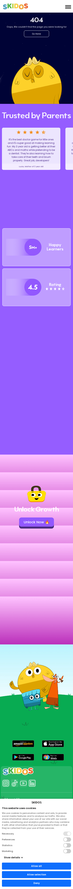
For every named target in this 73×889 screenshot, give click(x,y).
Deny (36, 883)
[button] (23, 744)
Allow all (36, 866)
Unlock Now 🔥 (36, 522)
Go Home (36, 34)
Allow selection (36, 874)
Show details (13, 857)
